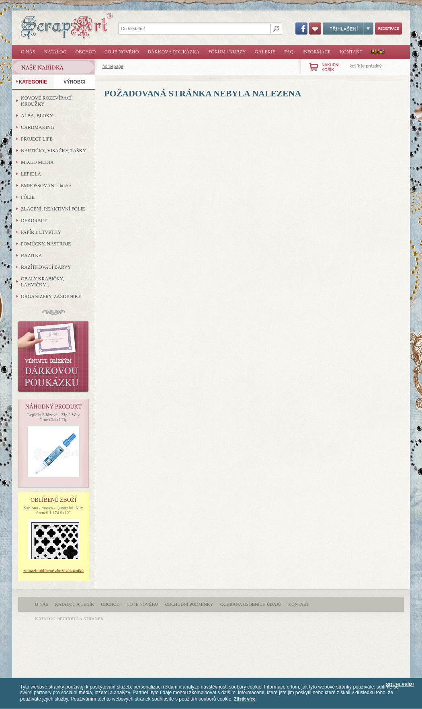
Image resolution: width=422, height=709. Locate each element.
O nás (28, 52)
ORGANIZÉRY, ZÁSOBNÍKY (51, 296)
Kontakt (351, 52)
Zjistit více (245, 699)
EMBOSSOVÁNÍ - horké (46, 185)
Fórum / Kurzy (227, 52)
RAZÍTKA (31, 255)
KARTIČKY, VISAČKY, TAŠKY (53, 150)
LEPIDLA (31, 174)
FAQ (288, 52)
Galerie (265, 52)
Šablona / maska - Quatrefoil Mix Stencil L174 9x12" (53, 510)
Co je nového (121, 52)
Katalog (55, 52)
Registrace (388, 28)
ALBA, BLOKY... (38, 116)
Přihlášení (348, 28)
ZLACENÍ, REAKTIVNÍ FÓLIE (53, 209)
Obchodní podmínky (189, 604)
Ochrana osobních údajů (250, 604)
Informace (316, 52)
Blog (378, 52)
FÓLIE (28, 197)
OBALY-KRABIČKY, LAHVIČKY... (42, 282)
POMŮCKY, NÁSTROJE (46, 244)
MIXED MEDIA (37, 162)
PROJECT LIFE (37, 139)
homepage (112, 66)
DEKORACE (34, 220)
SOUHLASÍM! (400, 684)
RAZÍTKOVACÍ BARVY (46, 267)
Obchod (85, 52)
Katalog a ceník (74, 604)
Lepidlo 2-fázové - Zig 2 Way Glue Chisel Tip (53, 417)
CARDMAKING (37, 127)
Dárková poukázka (173, 52)
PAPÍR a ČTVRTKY (41, 232)
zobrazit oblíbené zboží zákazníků (53, 570)
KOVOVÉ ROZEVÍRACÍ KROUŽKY (46, 101)
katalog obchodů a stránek (69, 618)
